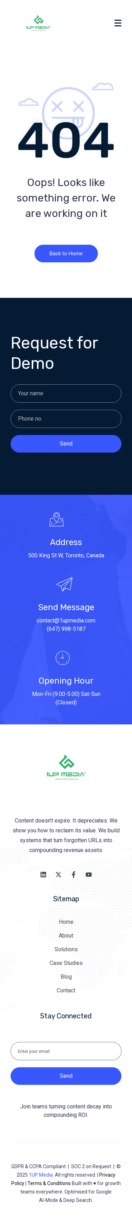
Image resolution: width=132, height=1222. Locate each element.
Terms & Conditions (49, 1183)
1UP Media (41, 1175)
